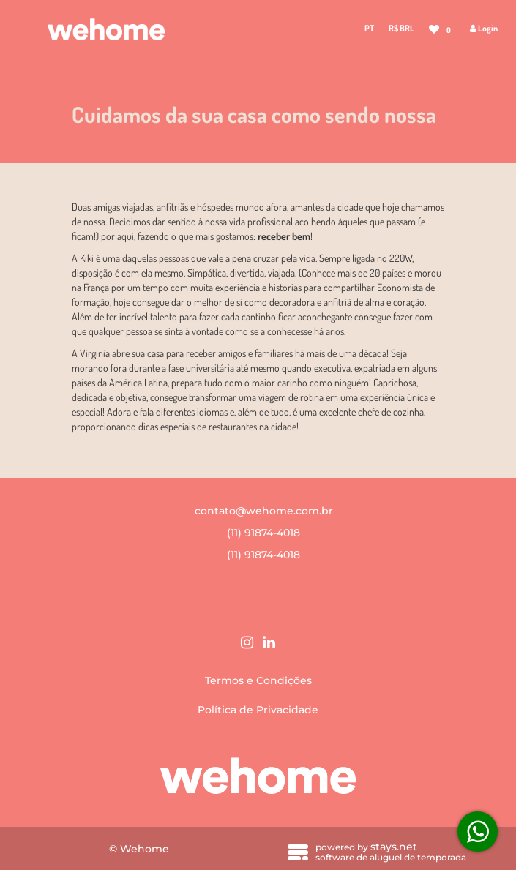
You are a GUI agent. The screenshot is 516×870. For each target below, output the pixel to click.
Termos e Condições (258, 680)
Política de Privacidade (258, 709)
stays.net (393, 846)
